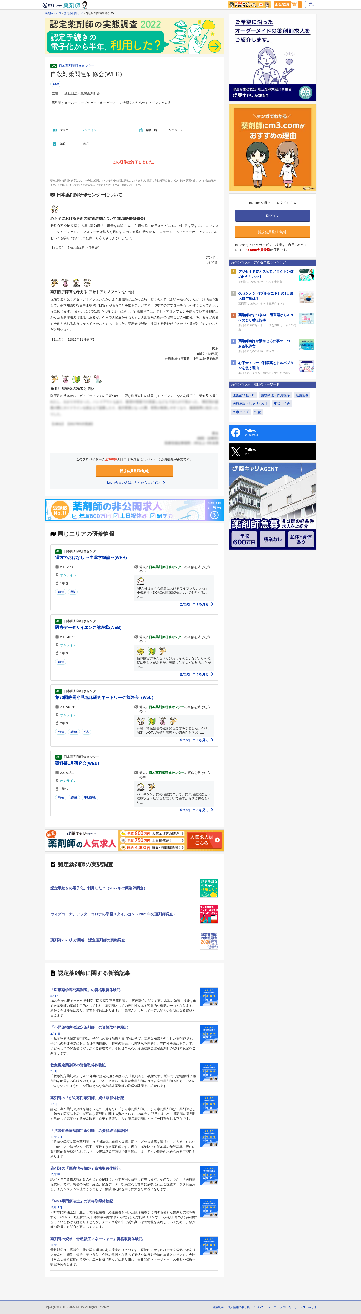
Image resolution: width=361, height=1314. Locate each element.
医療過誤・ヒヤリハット (250, 403)
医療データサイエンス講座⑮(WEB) (88, 627)
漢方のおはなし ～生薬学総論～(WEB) (91, 557)
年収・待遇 (282, 403)
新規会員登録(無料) (134, 471)
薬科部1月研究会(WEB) (77, 763)
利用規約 (218, 1307)
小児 (86, 731)
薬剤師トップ (53, 13)
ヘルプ (272, 1307)
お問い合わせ (288, 1307)
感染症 (74, 731)
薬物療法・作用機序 (275, 395)
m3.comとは (308, 1307)
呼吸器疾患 (90, 797)
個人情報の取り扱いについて (246, 1307)
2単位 (61, 731)
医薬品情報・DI (244, 395)
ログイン (310, 4)
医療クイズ (241, 412)
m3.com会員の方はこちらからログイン (134, 482)
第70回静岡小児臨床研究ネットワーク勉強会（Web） (105, 697)
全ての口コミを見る (197, 604)
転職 (257, 412)
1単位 (56, 84)
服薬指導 (302, 395)
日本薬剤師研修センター (76, 65)
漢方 (72, 591)
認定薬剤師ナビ (73, 13)
